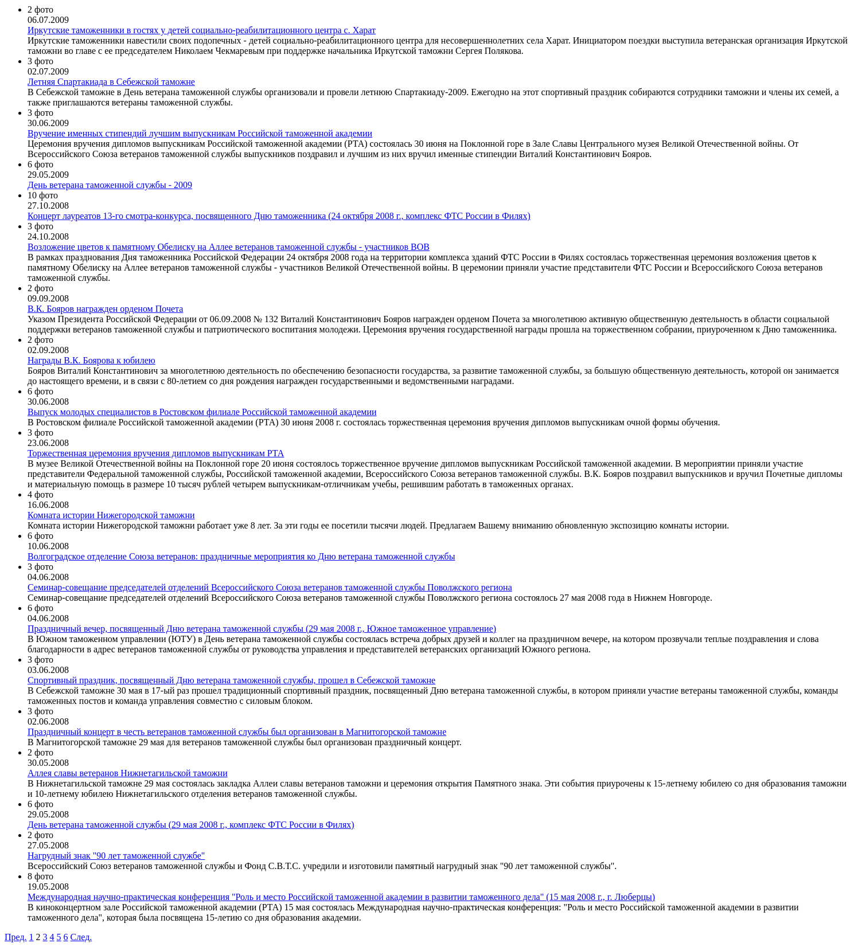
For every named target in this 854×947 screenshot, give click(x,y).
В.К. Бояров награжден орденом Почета (105, 309)
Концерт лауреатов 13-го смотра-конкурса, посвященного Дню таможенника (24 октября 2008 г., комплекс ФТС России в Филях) (279, 216)
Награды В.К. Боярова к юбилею (91, 360)
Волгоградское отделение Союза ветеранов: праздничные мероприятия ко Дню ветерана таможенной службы (241, 556)
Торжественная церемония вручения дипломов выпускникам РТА (156, 453)
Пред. (16, 937)
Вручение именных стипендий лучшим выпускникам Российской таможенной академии (200, 133)
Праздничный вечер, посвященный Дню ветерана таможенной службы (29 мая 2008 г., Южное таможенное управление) (262, 628)
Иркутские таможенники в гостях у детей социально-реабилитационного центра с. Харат (202, 30)
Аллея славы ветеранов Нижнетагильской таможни (128, 773)
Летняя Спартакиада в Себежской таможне (111, 82)
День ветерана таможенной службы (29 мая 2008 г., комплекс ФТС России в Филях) (191, 824)
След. (81, 937)
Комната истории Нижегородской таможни (111, 515)
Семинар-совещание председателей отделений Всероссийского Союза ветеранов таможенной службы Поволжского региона (270, 587)
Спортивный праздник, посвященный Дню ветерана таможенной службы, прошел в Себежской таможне (231, 680)
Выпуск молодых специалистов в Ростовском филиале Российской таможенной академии (202, 412)
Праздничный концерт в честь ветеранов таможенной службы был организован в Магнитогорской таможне (237, 732)
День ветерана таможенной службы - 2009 (110, 185)
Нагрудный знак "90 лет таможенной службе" (116, 855)
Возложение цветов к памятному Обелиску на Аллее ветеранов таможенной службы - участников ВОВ (229, 247)
